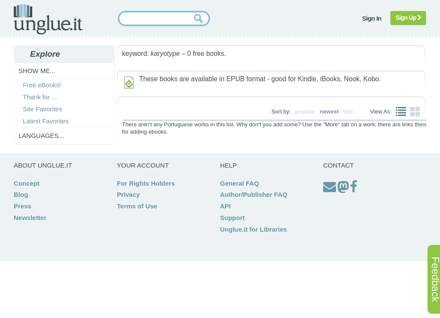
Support (232, 217)
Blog (21, 194)
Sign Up (408, 17)
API (225, 206)
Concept (27, 183)
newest (329, 111)
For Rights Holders (146, 183)
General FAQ (239, 183)
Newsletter (30, 217)
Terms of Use (137, 206)
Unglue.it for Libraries (253, 229)
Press (22, 206)
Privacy (128, 194)
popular (305, 111)
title (348, 111)
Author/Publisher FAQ (253, 194)
